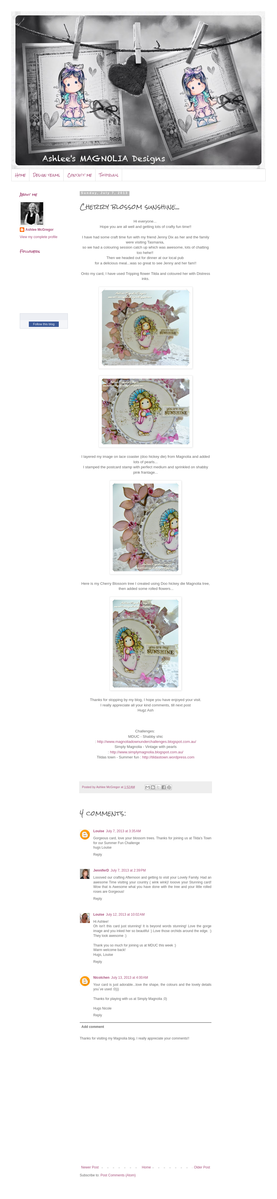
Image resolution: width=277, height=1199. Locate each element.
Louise (98, 831)
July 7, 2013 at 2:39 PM (128, 870)
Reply (97, 855)
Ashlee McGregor (39, 230)
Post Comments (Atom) (118, 1175)
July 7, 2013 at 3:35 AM (123, 831)
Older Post (202, 1167)
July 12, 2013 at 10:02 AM (125, 914)
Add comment (92, 1027)
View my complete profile (38, 237)
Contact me (79, 175)
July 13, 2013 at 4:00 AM (129, 978)
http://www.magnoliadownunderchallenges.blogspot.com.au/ (146, 741)
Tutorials (108, 175)
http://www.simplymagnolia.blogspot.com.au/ (146, 752)
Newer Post (90, 1167)
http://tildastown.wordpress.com (168, 757)
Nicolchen (101, 978)
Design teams (46, 175)
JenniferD (101, 870)
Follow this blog (44, 324)
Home (20, 175)
